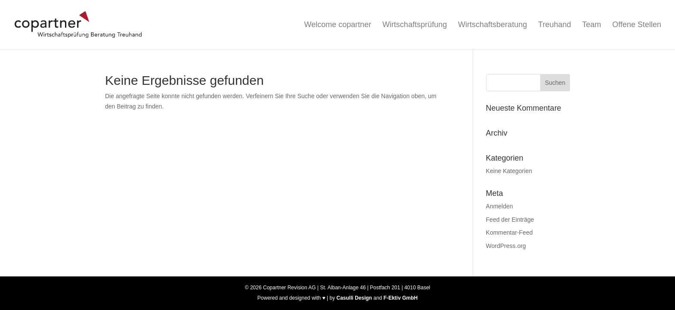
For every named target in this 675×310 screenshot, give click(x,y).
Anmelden (499, 206)
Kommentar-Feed (509, 232)
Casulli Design (354, 298)
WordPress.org (506, 245)
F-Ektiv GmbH (401, 298)
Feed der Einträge (510, 219)
